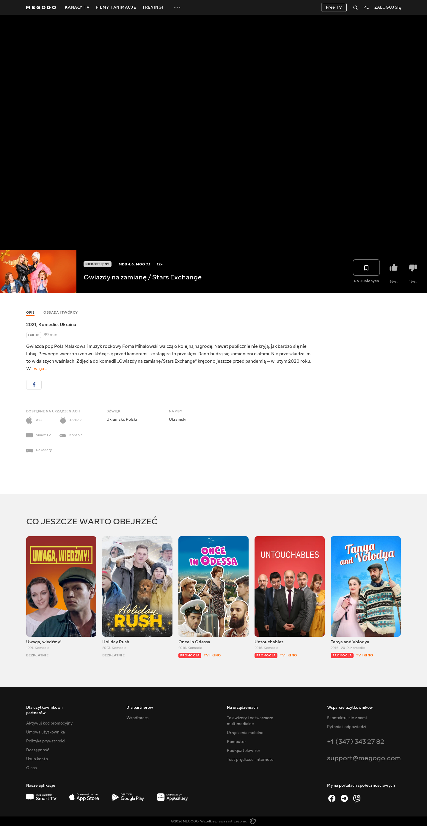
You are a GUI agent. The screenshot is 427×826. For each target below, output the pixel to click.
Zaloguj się (387, 7)
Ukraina (68, 325)
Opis (30, 312)
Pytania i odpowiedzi (346, 727)
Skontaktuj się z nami (347, 718)
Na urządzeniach (242, 707)
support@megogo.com (364, 758)
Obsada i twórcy (60, 312)
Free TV (334, 7)
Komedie (48, 325)
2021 (31, 325)
